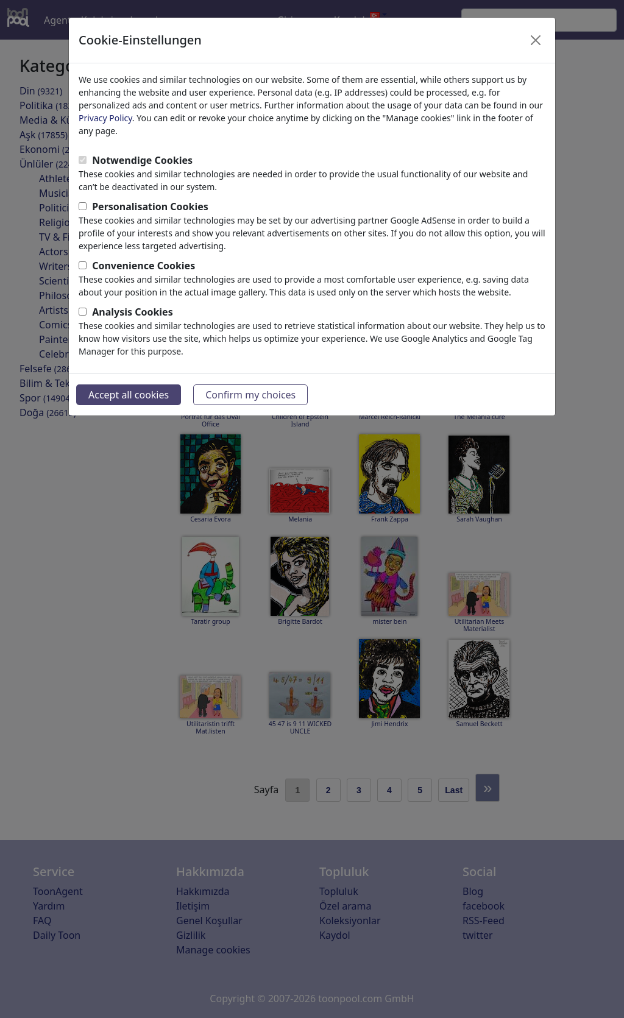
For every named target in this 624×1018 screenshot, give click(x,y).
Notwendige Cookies (142, 160)
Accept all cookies (128, 394)
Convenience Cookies (143, 265)
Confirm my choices (250, 394)
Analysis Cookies (132, 312)
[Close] (535, 40)
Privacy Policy (105, 118)
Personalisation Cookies (150, 206)
